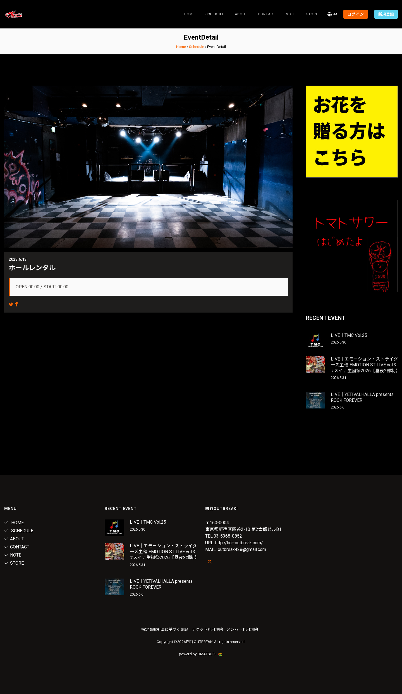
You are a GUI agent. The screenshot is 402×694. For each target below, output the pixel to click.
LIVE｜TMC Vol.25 (349, 335)
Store (312, 14)
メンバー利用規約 (242, 629)
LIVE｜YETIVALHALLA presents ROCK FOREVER (362, 397)
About (241, 14)
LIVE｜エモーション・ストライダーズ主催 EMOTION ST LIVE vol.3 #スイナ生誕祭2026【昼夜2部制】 (365, 364)
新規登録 (386, 14)
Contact (266, 14)
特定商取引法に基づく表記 (164, 629)
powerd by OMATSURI (201, 654)
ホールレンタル (32, 268)
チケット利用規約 (207, 629)
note (291, 14)
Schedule (196, 47)
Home (189, 14)
